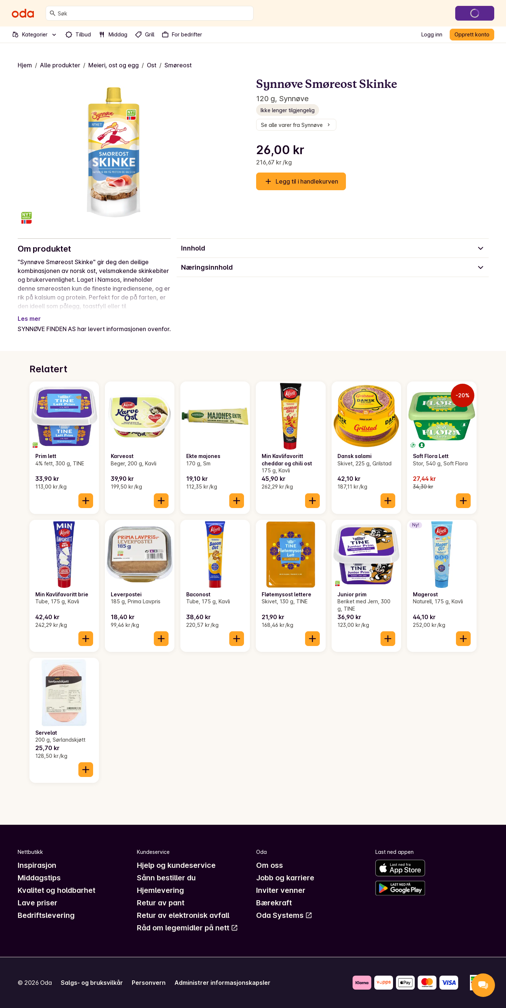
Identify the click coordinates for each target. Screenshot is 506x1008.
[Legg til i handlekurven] (85, 500)
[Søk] (52, 13)
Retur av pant (160, 902)
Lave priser (37, 902)
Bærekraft (274, 902)
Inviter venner (280, 890)
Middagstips (39, 877)
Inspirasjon (37, 865)
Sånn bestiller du (166, 877)
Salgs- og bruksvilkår (92, 982)
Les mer (29, 319)
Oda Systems (284, 915)
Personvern (149, 982)
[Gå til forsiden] (23, 13)
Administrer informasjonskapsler (222, 982)
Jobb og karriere (285, 877)
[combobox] (154, 13)
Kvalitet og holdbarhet (56, 890)
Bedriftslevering (46, 915)
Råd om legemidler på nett (187, 927)
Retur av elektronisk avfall (183, 915)
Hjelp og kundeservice (176, 865)
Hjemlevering (160, 890)
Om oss (269, 865)
